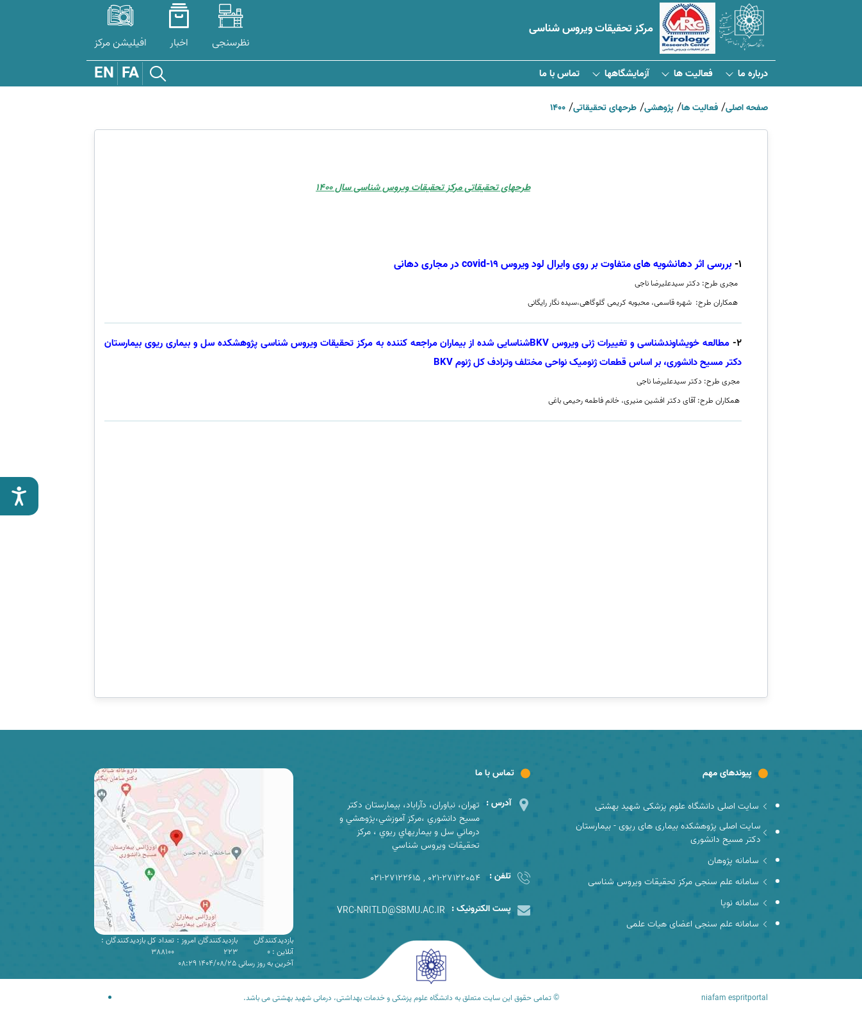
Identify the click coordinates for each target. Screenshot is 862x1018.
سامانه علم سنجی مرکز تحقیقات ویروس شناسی (678, 882)
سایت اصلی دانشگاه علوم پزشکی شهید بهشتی (681, 806)
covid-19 (563, 264)
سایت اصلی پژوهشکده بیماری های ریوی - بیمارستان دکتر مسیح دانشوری (672, 833)
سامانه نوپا (744, 903)
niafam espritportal (734, 998)
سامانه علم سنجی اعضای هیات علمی (697, 924)
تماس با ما (559, 74)
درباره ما (747, 74)
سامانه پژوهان (738, 861)
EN (104, 73)
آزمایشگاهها (620, 74)
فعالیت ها (687, 74)
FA (130, 73)
